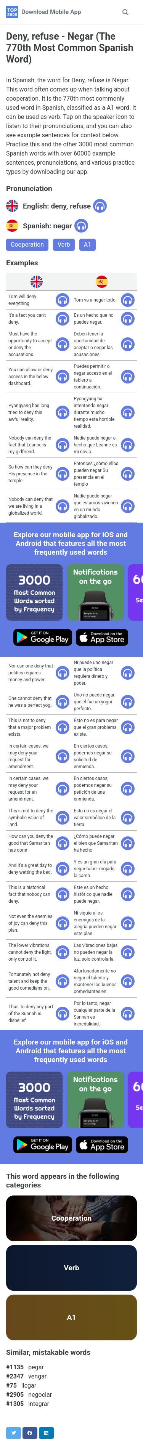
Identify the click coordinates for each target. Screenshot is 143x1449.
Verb (64, 244)
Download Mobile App (51, 12)
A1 (87, 244)
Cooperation (27, 244)
